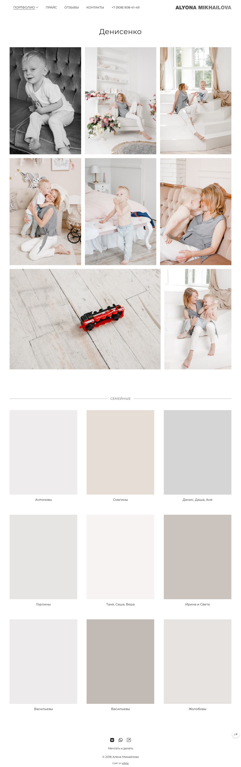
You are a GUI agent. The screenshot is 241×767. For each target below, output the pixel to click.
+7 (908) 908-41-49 (126, 7)
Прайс (51, 7)
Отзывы (71, 7)
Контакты (95, 7)
